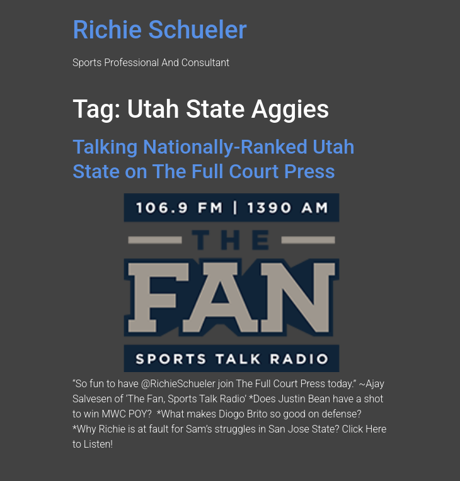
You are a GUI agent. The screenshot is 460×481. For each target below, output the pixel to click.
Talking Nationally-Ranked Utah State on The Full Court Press (213, 159)
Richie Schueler (159, 30)
